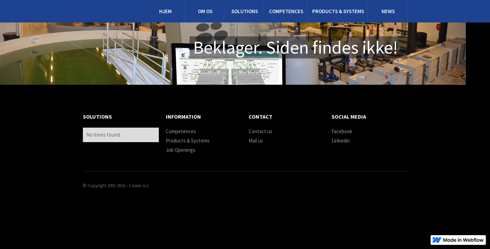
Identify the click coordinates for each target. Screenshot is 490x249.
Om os (205, 11)
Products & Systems (188, 140)
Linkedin (341, 140)
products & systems (338, 11)
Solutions (244, 11)
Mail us (256, 140)
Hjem (165, 11)
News (388, 11)
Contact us (260, 131)
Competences (286, 11)
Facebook (342, 131)
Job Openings (180, 150)
